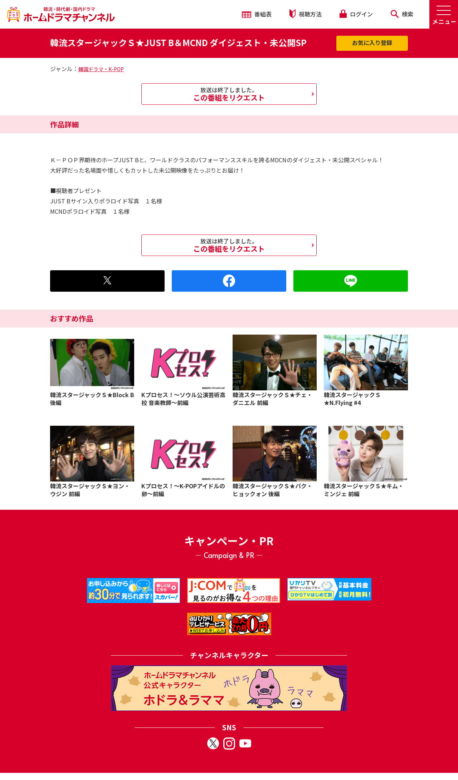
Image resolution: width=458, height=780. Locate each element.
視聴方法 (305, 13)
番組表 (257, 14)
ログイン (356, 14)
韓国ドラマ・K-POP (101, 69)
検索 (402, 14)
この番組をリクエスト (229, 94)
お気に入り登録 (372, 42)
